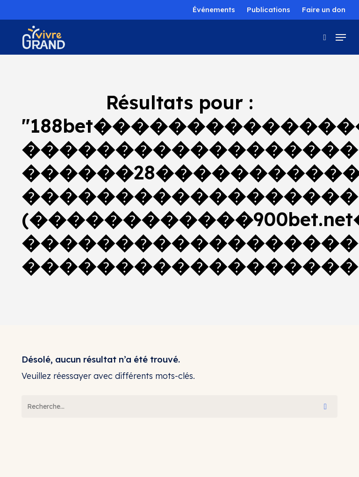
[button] (341, 37)
